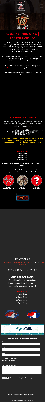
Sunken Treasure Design (26, 400)
